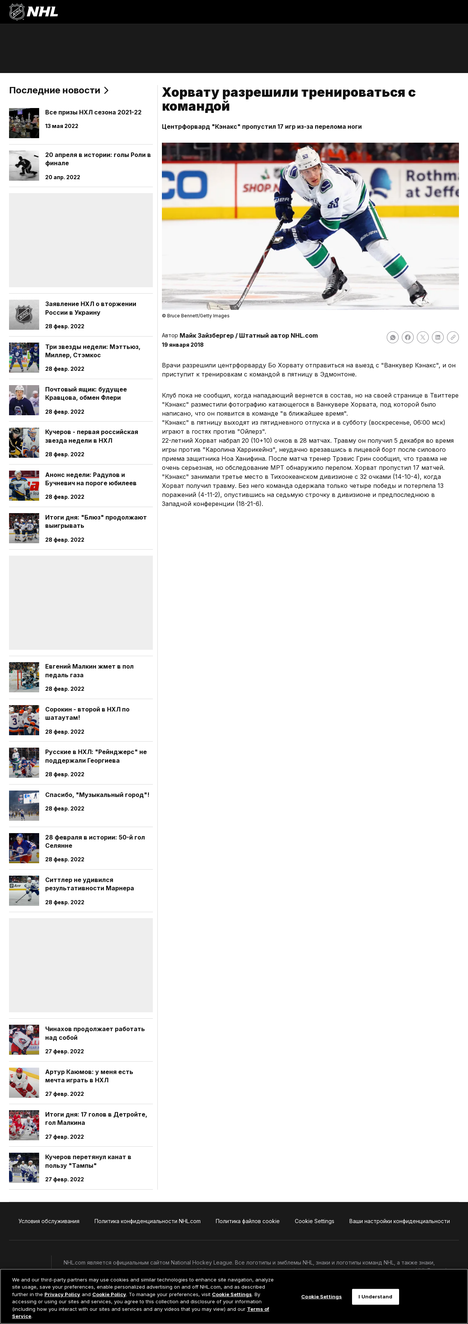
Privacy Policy (62, 1294)
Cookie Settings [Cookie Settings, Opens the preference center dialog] (321, 1297)
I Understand (375, 1297)
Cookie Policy (109, 1294)
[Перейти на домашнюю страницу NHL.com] (33, 12)
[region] (234, 1296)
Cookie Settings (232, 1294)
